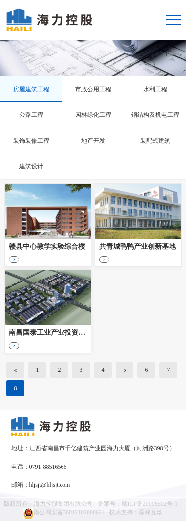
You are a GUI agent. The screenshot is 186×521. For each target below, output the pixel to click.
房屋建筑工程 (31, 89)
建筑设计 (31, 166)
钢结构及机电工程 (155, 114)
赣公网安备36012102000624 (64, 513)
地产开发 (93, 140)
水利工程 (155, 89)
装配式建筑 (155, 140)
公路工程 (31, 114)
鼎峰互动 (151, 512)
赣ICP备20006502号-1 (150, 503)
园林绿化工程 (93, 114)
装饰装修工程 (31, 140)
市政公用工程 (93, 89)
